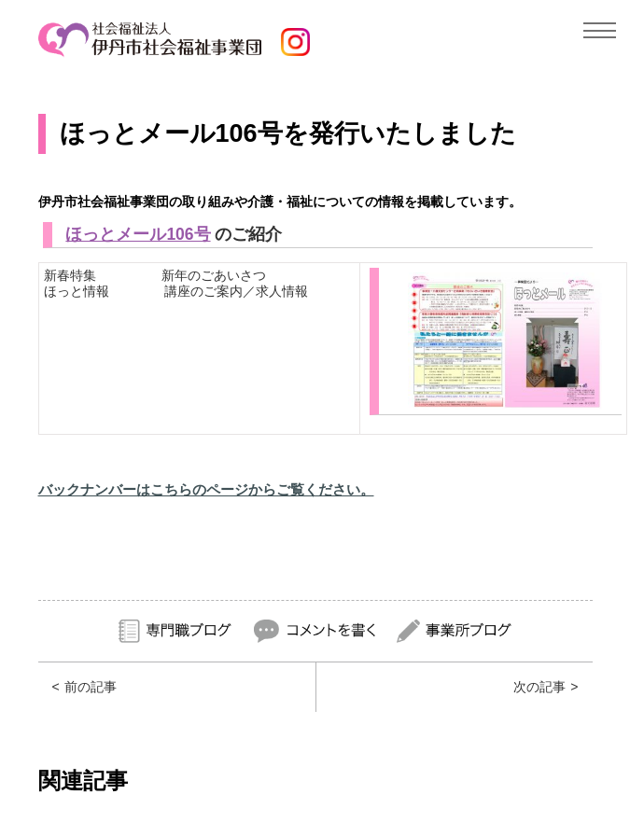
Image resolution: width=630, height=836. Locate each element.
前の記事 (90, 686)
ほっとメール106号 (137, 234)
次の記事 (539, 686)
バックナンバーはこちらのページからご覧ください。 (206, 489)
